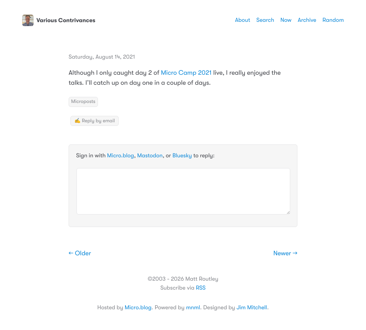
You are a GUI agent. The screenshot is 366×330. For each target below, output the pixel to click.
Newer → (285, 253)
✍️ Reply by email (94, 121)
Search (265, 20)
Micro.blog (120, 155)
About (242, 20)
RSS (201, 288)
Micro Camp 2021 (186, 73)
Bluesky (182, 155)
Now (285, 20)
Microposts (83, 101)
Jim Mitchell (252, 307)
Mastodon (150, 155)
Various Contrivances (58, 20)
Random (333, 20)
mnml (193, 307)
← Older (80, 253)
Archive (307, 20)
